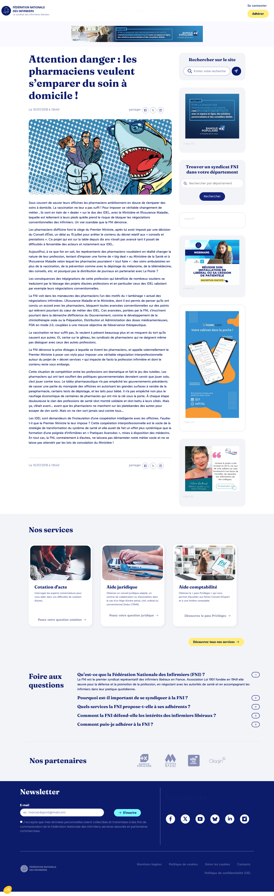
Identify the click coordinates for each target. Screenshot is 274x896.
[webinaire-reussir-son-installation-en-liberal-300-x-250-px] (212, 284)
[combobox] (206, 71)
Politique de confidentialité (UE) (227, 873)
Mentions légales (149, 864)
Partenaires (173, 11)
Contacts (243, 864)
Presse (156, 11)
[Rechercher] (236, 71)
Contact (191, 11)
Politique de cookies (183, 864)
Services (105, 11)
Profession (122, 11)
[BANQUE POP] (212, 137)
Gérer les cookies (217, 864)
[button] (145, 110)
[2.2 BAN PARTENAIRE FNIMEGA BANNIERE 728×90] (137, 41)
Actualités (140, 11)
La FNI (90, 11)
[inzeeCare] (212, 417)
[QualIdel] (212, 490)
